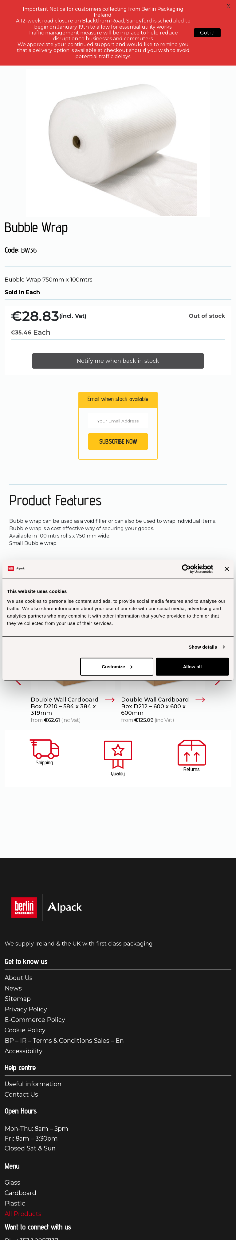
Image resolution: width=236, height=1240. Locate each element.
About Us (19, 978)
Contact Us (21, 1094)
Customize (117, 666)
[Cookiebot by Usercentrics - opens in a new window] (186, 569)
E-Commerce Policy (35, 1019)
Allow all (192, 666)
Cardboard (20, 1193)
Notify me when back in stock (118, 361)
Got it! (207, 33)
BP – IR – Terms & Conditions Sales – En (64, 1040)
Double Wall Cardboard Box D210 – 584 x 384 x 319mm (73, 706)
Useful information (33, 1084)
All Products (23, 1214)
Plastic (15, 1203)
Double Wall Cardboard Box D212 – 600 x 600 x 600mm (163, 706)
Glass (12, 1182)
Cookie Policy (25, 1030)
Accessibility (23, 1051)
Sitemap (18, 998)
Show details (203, 647)
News (13, 988)
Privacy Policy (26, 1009)
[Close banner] (227, 569)
